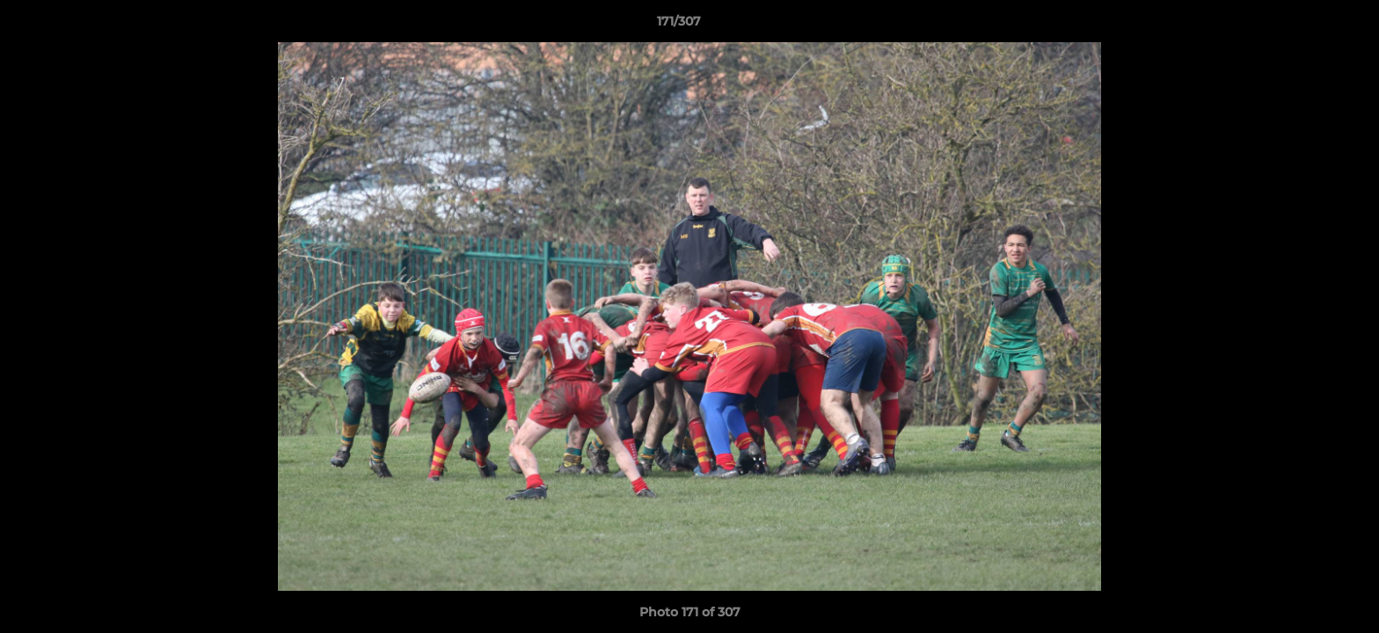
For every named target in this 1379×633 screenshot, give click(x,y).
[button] (1305, 25)
